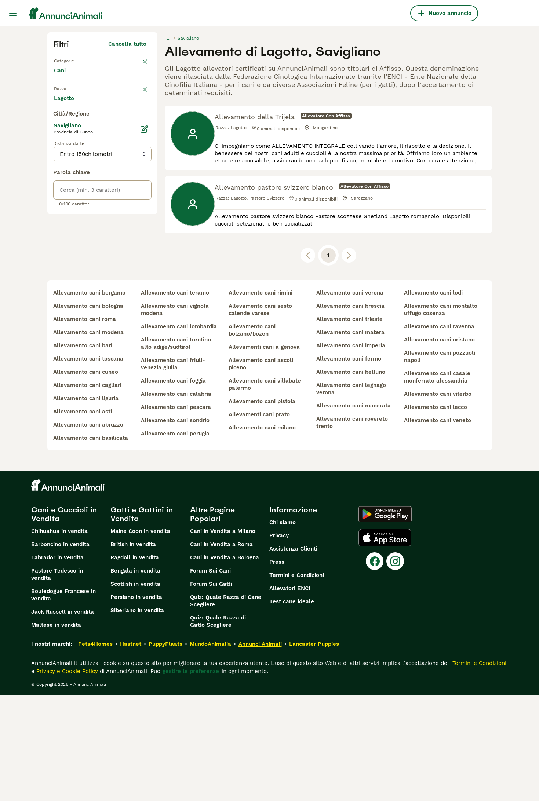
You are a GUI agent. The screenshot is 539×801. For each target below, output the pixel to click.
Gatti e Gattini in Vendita (141, 620)
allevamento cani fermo (348, 464)
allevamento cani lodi (433, 398)
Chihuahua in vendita (59, 636)
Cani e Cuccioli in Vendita (64, 620)
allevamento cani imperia (350, 451)
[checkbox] (57, 136)
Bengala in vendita (135, 676)
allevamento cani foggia (173, 486)
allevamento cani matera (350, 438)
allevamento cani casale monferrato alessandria (437, 483)
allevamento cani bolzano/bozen (252, 436)
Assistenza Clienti (293, 654)
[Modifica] (144, 297)
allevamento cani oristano (439, 445)
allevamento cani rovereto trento (352, 528)
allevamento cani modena (88, 438)
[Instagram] (395, 667)
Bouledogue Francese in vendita (63, 700)
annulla (136, 98)
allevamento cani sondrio (175, 526)
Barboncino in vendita (60, 650)
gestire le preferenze (191, 776)
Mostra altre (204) (126, 267)
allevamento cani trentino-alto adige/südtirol (177, 449)
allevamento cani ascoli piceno (261, 469)
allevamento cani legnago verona (351, 494)
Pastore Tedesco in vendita (57, 680)
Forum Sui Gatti (211, 689)
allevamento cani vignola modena (175, 415)
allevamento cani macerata (353, 511)
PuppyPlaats (165, 749)
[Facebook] (374, 667)
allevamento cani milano (262, 533)
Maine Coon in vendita (140, 636)
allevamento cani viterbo (437, 499)
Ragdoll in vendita (134, 663)
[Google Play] (385, 620)
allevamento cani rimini (260, 398)
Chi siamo (282, 628)
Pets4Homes (95, 749)
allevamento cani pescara (176, 512)
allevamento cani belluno (350, 477)
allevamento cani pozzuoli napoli (439, 462)
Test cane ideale (291, 707)
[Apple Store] (385, 643)
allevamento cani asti (82, 517)
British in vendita (133, 650)
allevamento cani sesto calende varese (260, 415)
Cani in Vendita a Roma (221, 650)
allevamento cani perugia (175, 539)
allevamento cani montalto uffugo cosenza (440, 415)
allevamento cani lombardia (179, 432)
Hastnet (130, 749)
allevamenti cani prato (259, 520)
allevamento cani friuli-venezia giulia (173, 469)
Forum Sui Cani (210, 676)
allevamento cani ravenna (439, 432)
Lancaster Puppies (314, 749)
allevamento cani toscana (88, 464)
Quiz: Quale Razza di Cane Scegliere (225, 706)
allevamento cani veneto (437, 526)
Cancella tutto (127, 44)
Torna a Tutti (71, 60)
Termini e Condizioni (296, 680)
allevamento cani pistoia (262, 507)
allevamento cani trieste (349, 424)
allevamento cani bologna (88, 411)
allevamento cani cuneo (85, 477)
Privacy (279, 641)
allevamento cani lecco (435, 512)
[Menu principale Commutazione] (13, 13)
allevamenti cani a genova (264, 452)
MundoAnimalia (210, 749)
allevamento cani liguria (86, 504)
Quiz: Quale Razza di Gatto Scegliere (218, 727)
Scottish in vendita (135, 689)
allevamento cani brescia (350, 411)
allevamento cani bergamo (89, 398)
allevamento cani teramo (175, 398)
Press (276, 667)
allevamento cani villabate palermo (265, 490)
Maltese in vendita (56, 730)
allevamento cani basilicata (90, 543)
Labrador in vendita (57, 663)
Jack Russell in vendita (62, 717)
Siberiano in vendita (137, 716)
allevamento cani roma (84, 424)
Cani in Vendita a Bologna (224, 663)
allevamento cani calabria (176, 499)
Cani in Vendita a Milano (222, 636)
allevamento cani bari (82, 451)
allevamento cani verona (349, 398)
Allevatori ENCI (289, 694)
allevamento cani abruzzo (88, 530)
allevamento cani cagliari (87, 490)
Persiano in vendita (136, 702)
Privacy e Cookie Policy (66, 776)
